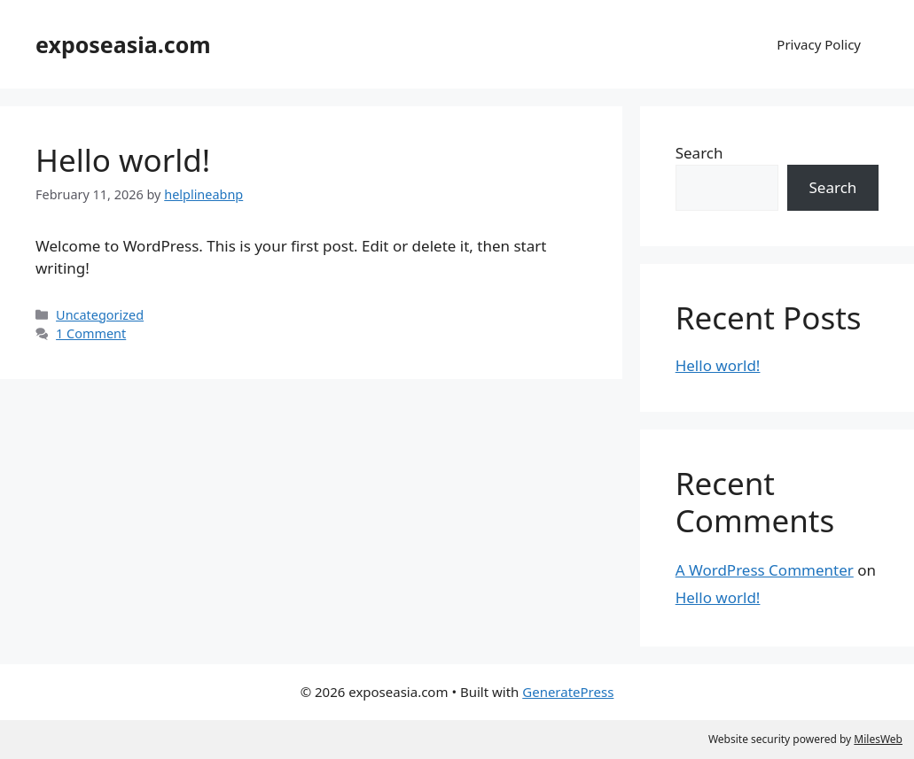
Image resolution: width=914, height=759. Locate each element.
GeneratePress (567, 692)
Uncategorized (100, 314)
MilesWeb (878, 739)
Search (699, 153)
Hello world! (122, 160)
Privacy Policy (819, 44)
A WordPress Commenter (765, 570)
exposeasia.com (123, 44)
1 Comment (91, 333)
